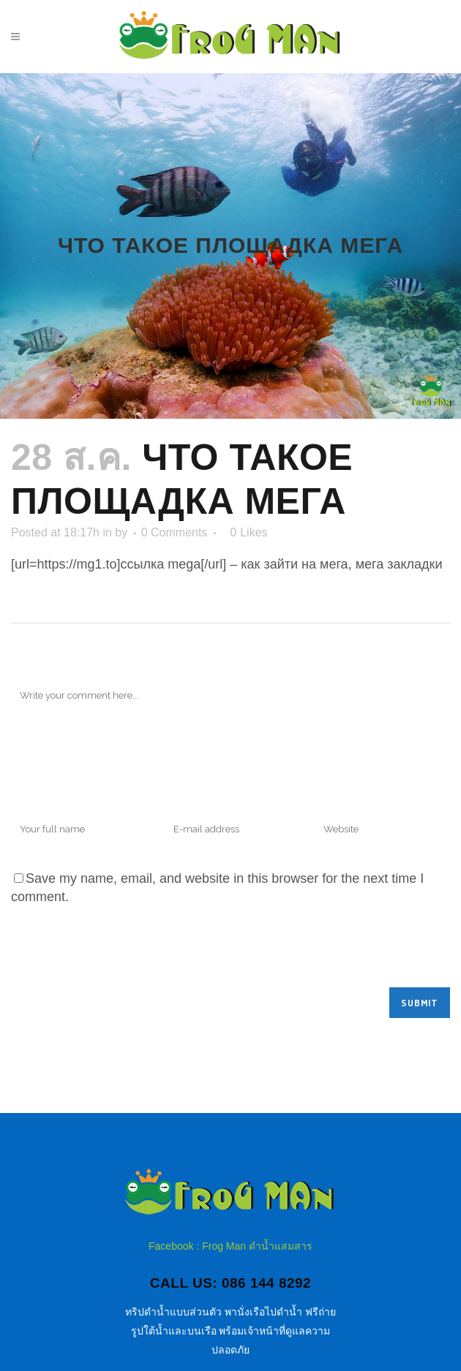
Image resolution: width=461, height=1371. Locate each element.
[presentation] (122, 951)
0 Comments (174, 532)
